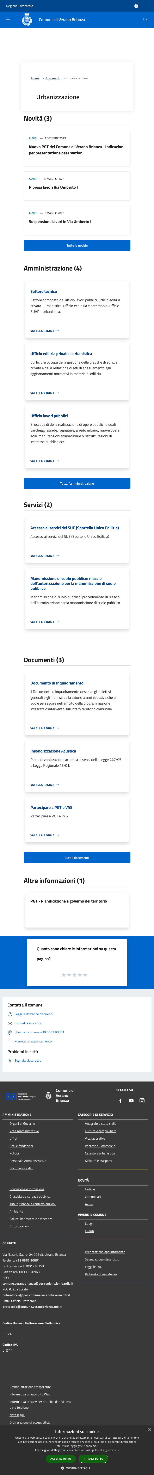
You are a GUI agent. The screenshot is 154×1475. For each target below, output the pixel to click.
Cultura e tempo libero (100, 1130)
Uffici (13, 1138)
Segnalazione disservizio (102, 1259)
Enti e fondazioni (21, 1145)
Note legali (17, 1414)
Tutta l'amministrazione (77, 483)
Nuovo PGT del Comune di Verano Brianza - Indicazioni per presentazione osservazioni (76, 149)
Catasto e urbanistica (100, 1153)
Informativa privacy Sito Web (30, 1394)
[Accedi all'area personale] (136, 6)
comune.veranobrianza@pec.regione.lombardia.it (37, 1283)
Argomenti (52, 78)
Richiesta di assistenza (101, 1274)
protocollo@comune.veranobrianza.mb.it (32, 1306)
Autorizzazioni (20, 1226)
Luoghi (89, 1223)
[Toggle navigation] (8, 19)
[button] (77, 1468)
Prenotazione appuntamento (105, 1251)
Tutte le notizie (77, 245)
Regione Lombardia (19, 5)
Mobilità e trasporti (98, 1160)
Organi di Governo (22, 1123)
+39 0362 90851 (28, 1260)
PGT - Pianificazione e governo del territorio (68, 901)
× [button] (149, 1430)
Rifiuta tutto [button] (93, 1459)
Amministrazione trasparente (30, 1386)
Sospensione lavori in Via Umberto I (60, 221)
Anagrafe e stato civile (100, 1123)
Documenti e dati (21, 1168)
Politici (14, 1153)
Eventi (89, 1230)
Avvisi (33, 138)
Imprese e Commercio (100, 1145)
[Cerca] (145, 19)
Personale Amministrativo (28, 1160)
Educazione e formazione (27, 1188)
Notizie (90, 1189)
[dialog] (77, 1450)
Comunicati (93, 1196)
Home (35, 78)
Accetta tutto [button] (60, 1459)
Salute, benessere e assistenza (31, 1218)
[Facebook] (120, 1101)
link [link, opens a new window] (117, 1450)
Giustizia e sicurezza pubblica (30, 1196)
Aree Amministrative (24, 1130)
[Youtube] (131, 1101)
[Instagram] (142, 1101)
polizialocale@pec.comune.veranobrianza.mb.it (36, 1295)
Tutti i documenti (77, 857)
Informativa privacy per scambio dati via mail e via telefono (41, 1404)
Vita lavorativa (95, 1138)
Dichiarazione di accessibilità (30, 1422)
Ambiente (16, 1211)
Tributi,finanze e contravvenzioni (33, 1203)
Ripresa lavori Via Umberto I (53, 187)
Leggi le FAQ (93, 1266)
